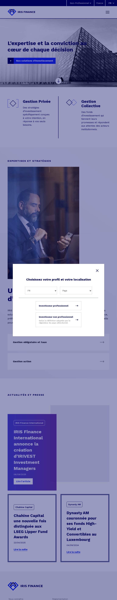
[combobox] (41, 290)
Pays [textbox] (64, 290)
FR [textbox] (29, 290)
